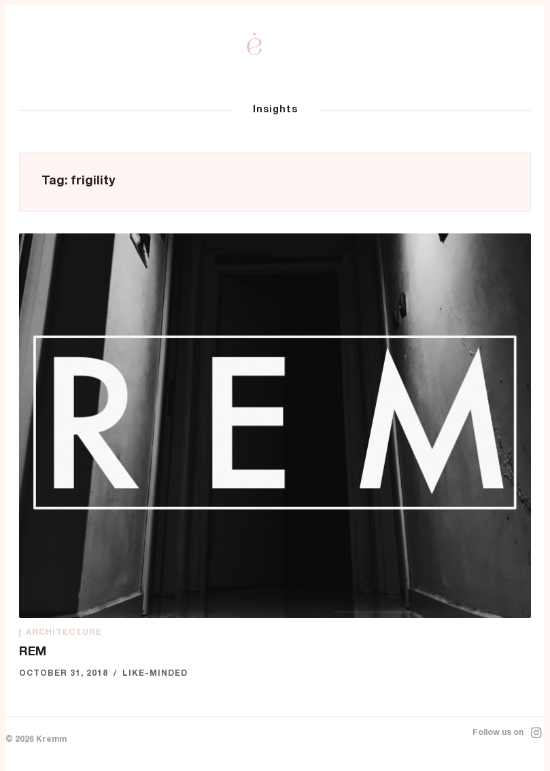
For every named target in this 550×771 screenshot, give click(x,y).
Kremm (51, 740)
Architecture (64, 633)
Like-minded (155, 674)
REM (32, 652)
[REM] (275, 425)
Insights (275, 110)
